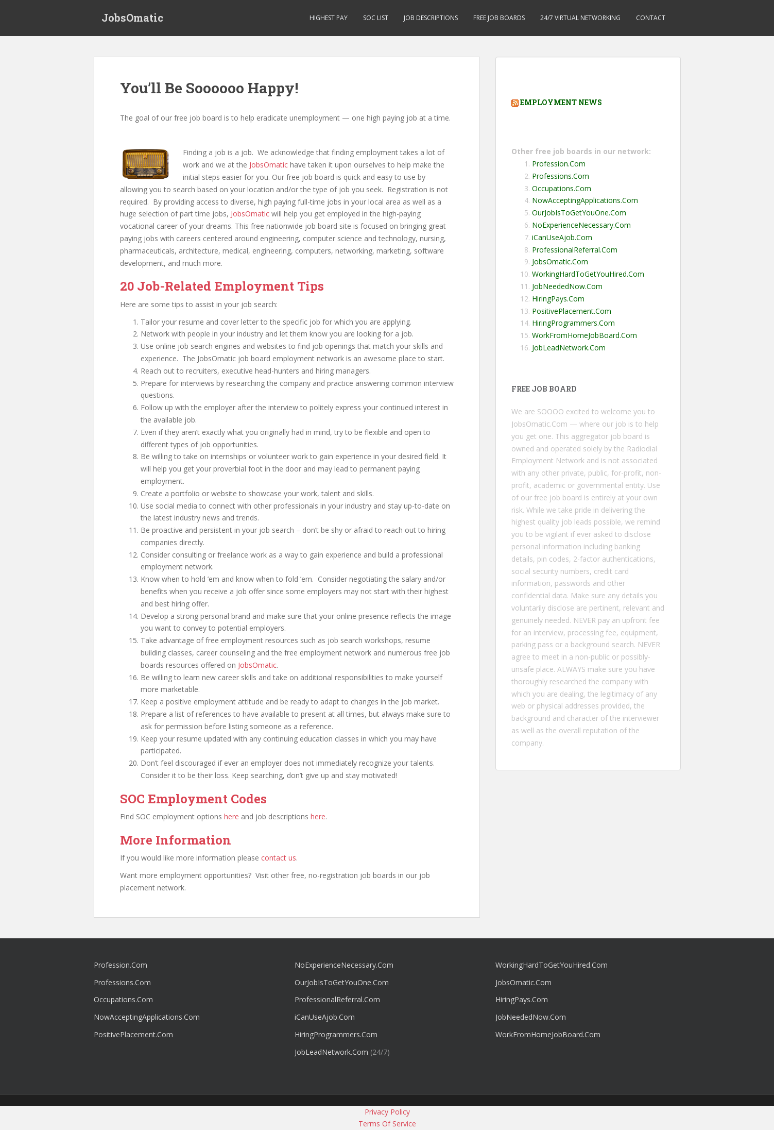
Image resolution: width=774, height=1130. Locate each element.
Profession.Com (559, 163)
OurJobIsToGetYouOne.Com (579, 212)
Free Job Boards (499, 17)
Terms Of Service (387, 1123)
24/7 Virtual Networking (580, 17)
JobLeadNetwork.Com (569, 347)
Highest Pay (328, 17)
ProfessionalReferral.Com (574, 250)
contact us (278, 858)
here (231, 816)
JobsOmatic (132, 18)
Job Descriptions (431, 17)
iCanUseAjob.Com (562, 237)
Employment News (561, 102)
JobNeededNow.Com (567, 286)
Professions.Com (560, 176)
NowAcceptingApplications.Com (585, 200)
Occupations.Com (561, 188)
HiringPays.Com (558, 298)
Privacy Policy (387, 1112)
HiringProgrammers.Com (573, 323)
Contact (650, 17)
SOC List (375, 17)
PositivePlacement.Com (571, 311)
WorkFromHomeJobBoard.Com (584, 335)
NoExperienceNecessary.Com (581, 225)
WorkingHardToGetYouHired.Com (588, 274)
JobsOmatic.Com (560, 261)
